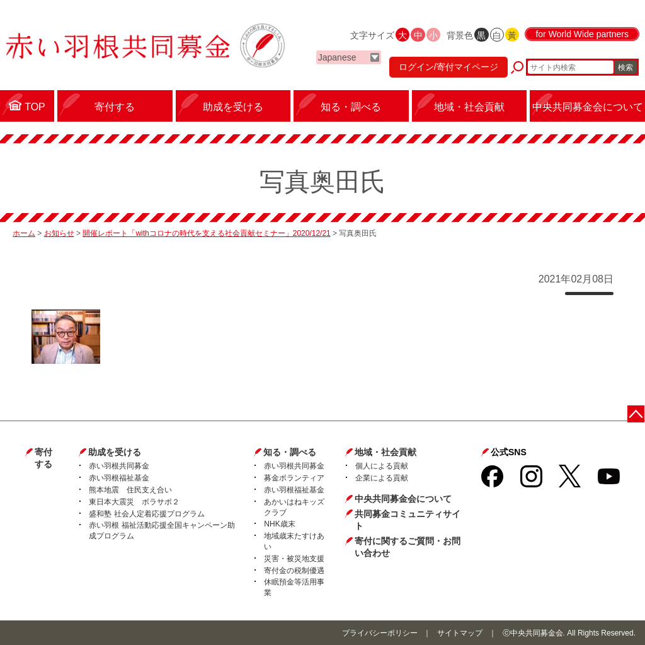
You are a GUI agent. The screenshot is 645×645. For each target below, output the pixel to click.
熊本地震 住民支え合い (130, 489)
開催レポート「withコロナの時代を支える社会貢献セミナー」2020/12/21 (206, 233)
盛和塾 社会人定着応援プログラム (146, 513)
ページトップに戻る (637, 413)
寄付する (43, 458)
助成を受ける (114, 452)
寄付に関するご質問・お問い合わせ (407, 547)
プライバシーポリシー (380, 633)
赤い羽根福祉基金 (119, 478)
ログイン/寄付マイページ (448, 67)
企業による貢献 (381, 478)
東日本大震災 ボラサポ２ (134, 501)
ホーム (24, 233)
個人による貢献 (381, 466)
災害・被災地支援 (294, 558)
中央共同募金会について (403, 499)
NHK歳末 (279, 524)
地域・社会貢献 (385, 452)
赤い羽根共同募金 (119, 466)
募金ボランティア (294, 478)
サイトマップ (459, 633)
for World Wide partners (582, 34)
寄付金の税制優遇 (294, 570)
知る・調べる (289, 452)
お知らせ (59, 233)
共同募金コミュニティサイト (407, 520)
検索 (625, 67)
